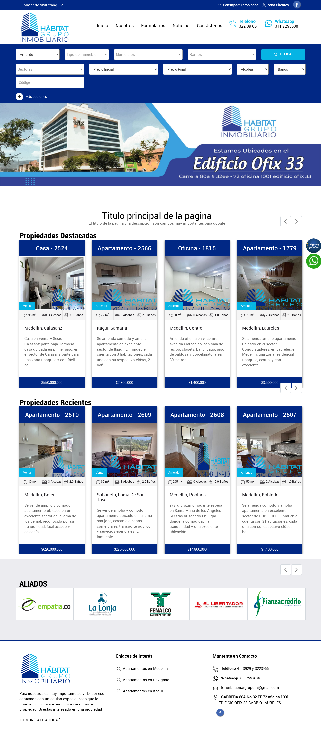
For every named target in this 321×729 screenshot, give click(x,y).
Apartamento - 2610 (52, 415)
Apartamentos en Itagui (139, 691)
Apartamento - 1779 (270, 248)
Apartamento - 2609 (124, 415)
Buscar (283, 54)
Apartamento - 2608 (197, 415)
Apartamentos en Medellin (142, 669)
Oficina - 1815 (197, 248)
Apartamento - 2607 (270, 415)
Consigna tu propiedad (237, 5)
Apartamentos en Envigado (142, 680)
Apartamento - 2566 (124, 248)
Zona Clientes (275, 5)
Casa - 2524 (52, 248)
